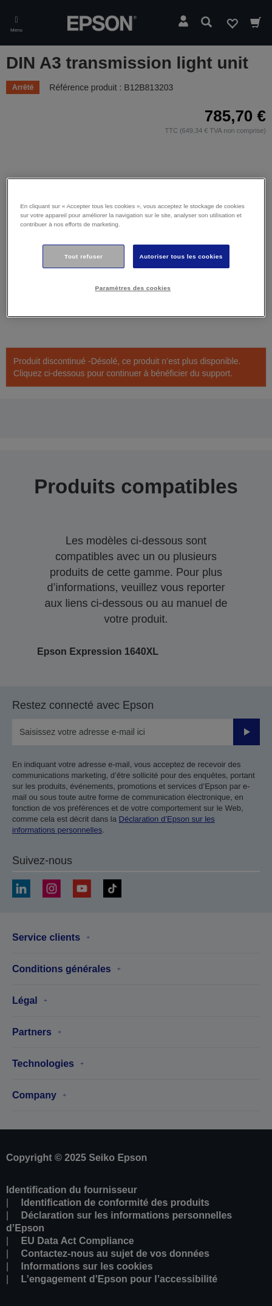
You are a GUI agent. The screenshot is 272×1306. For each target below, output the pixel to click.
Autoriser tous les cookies (181, 256)
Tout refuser (83, 256)
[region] (136, 248)
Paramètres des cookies (133, 288)
